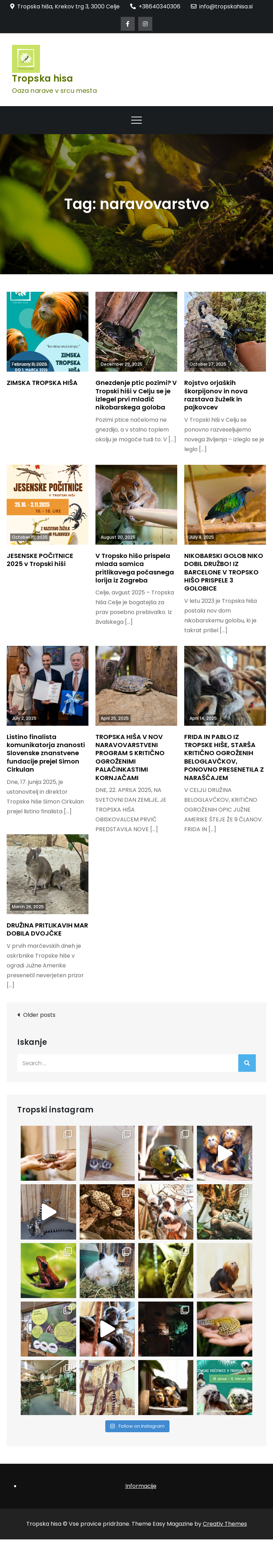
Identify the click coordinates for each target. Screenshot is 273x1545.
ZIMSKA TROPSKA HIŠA (42, 382)
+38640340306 (155, 6)
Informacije (141, 1486)
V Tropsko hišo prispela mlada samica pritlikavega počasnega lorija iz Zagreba (134, 568)
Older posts (39, 1015)
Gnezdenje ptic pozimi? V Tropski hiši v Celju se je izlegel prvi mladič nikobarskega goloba (136, 395)
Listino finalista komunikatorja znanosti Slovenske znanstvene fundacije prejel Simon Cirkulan (46, 753)
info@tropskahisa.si (222, 6)
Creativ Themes (225, 1524)
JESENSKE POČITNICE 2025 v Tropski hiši (40, 559)
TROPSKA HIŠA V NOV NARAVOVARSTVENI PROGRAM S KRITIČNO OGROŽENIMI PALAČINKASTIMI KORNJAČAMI (130, 757)
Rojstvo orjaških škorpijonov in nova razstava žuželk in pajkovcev (216, 395)
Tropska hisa (42, 78)
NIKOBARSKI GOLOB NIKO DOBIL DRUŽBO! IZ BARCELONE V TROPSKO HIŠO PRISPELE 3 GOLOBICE (223, 572)
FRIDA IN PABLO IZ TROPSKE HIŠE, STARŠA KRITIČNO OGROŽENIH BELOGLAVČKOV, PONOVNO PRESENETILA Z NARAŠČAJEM (224, 757)
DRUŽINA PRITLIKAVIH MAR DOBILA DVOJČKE (47, 929)
